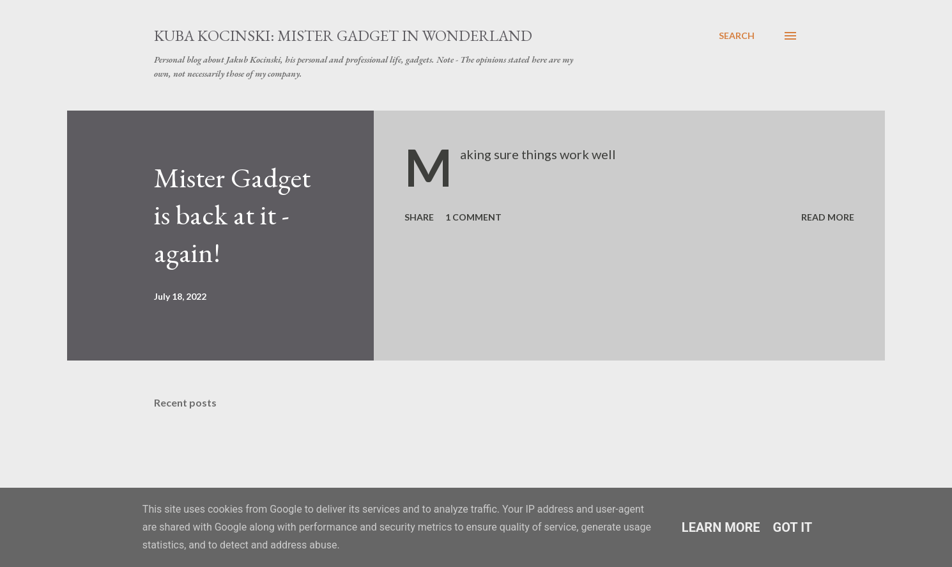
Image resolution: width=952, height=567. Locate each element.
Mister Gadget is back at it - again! (232, 214)
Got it (793, 527)
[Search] (737, 35)
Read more (827, 217)
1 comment (473, 217)
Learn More (721, 527)
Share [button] (419, 217)
